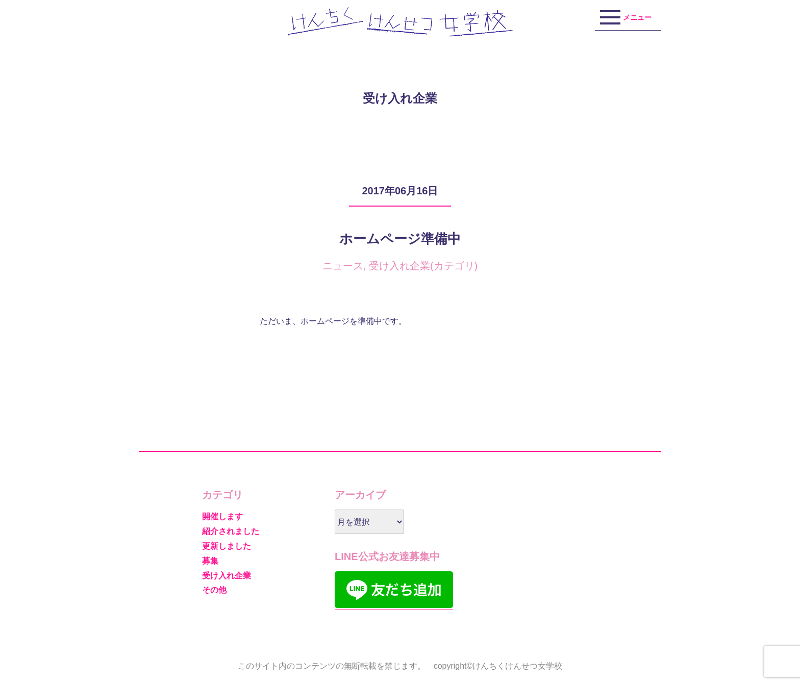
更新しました (226, 546)
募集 (210, 560)
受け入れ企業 (399, 265)
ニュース (342, 265)
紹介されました (230, 531)
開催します (222, 516)
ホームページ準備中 (400, 238)
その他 (214, 590)
